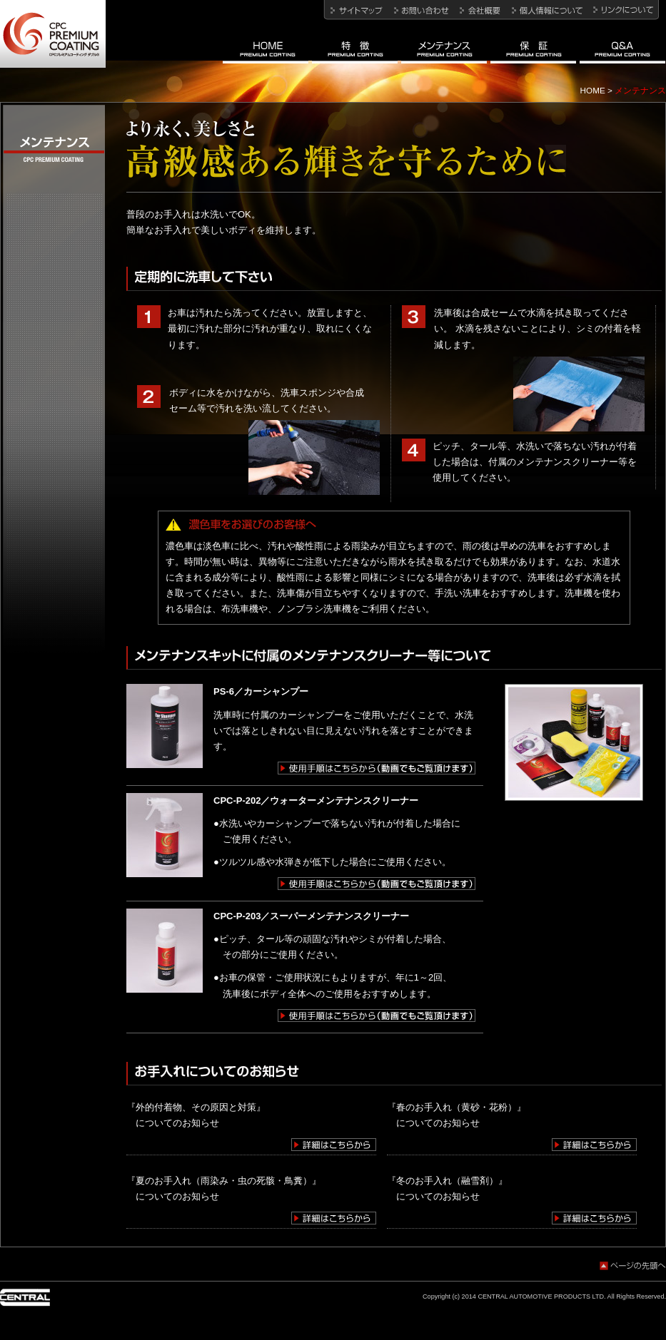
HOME (592, 90)
